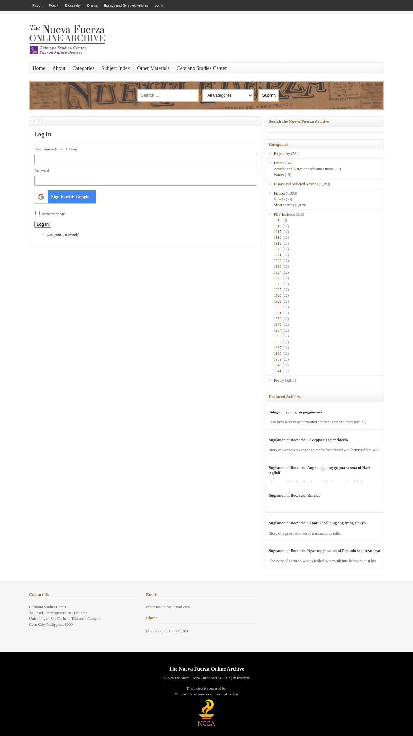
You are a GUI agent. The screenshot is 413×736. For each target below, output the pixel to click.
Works (279, 174)
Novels (279, 199)
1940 (277, 365)
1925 (277, 278)
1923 (277, 266)
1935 (277, 336)
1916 (277, 226)
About (58, 68)
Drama (92, 5)
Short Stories (284, 205)
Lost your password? (62, 234)
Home (39, 68)
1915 (277, 220)
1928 (277, 295)
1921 (277, 255)
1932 (277, 318)
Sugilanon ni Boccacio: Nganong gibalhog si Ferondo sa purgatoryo (324, 550)
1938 (277, 353)
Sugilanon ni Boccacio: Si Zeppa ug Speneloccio (308, 440)
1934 (277, 330)
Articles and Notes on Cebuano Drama (304, 169)
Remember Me (53, 214)
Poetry (54, 5)
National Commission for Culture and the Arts (206, 694)
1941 (277, 371)
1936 (277, 342)
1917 (277, 231)
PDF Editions (284, 214)
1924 (277, 272)
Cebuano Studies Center (202, 68)
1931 (277, 313)
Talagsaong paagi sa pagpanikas (295, 412)
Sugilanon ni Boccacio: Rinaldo (294, 495)
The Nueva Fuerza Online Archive (206, 669)
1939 (277, 359)
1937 (277, 347)
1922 (277, 260)
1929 (277, 301)
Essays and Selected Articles (126, 5)
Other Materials (153, 68)
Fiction (37, 5)
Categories (83, 68)
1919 (277, 243)
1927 (277, 289)
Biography (73, 5)
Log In (159, 5)
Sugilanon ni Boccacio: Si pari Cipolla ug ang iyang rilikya (317, 523)
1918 (277, 237)
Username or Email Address (56, 149)
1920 (277, 249)
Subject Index (116, 68)
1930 (277, 307)
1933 (277, 324)
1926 (277, 284)
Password (41, 171)
